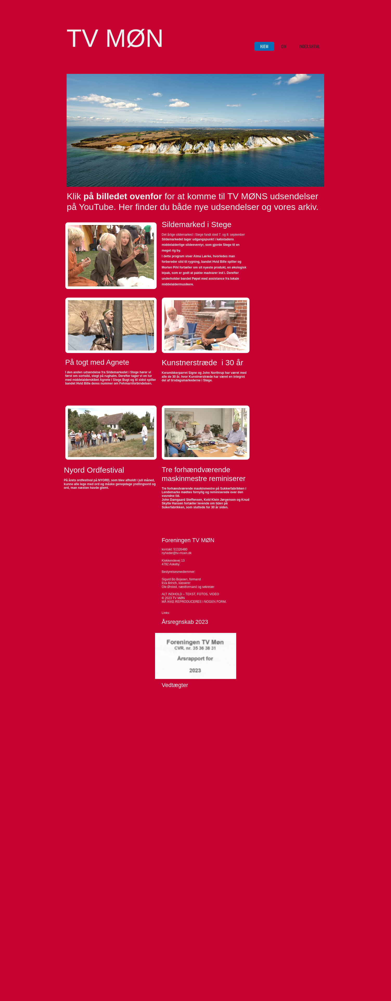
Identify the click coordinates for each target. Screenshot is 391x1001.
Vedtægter (175, 685)
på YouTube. (93, 207)
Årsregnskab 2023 (185, 622)
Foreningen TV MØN (188, 540)
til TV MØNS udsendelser (267, 196)
